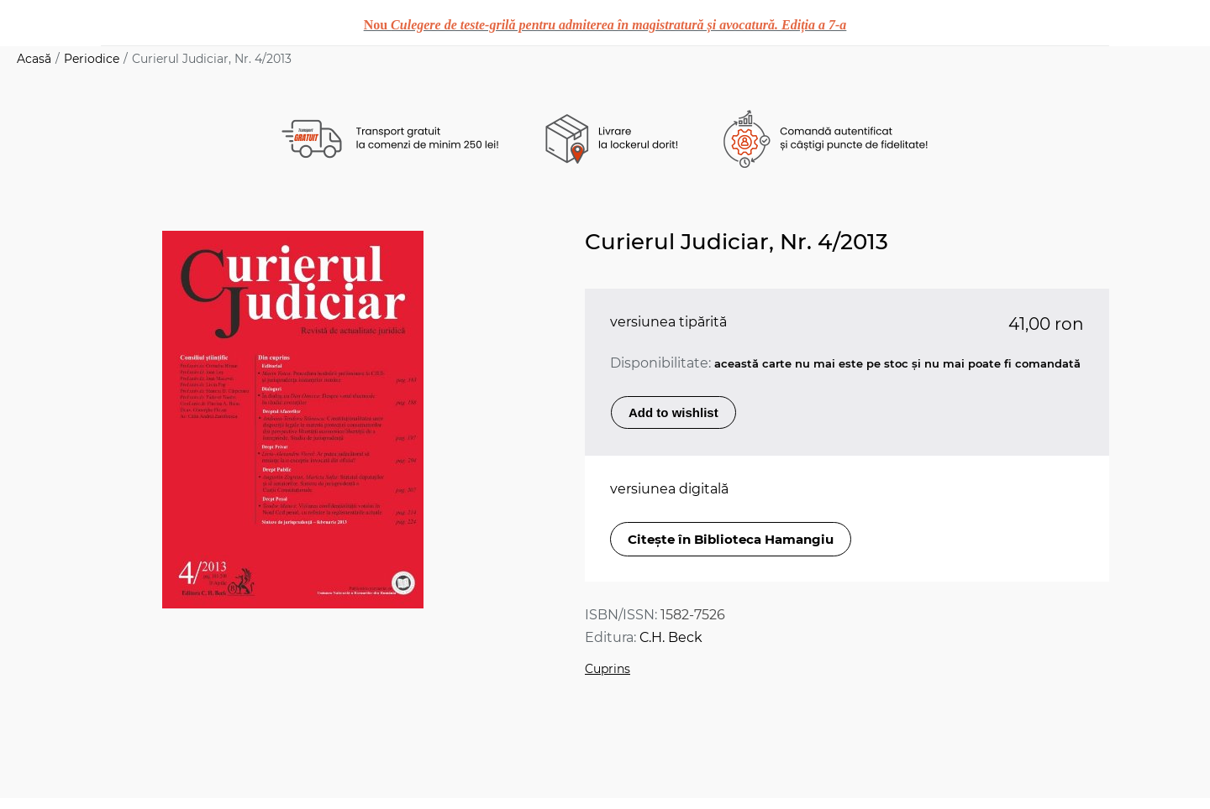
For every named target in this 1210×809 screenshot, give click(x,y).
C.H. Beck (670, 637)
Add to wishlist (673, 412)
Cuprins (607, 668)
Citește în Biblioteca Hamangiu (731, 539)
